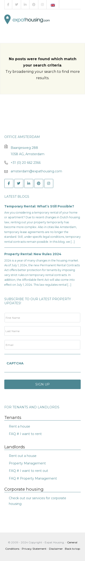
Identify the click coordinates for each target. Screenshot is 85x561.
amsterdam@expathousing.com (36, 171)
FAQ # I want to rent (25, 434)
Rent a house (19, 426)
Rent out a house (22, 456)
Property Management (27, 463)
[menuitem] (53, 5)
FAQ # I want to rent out (28, 471)
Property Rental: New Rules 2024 (32, 254)
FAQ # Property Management (33, 478)
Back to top (72, 548)
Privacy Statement (34, 548)
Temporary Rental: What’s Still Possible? (39, 206)
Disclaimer (56, 548)
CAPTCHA (15, 363)
